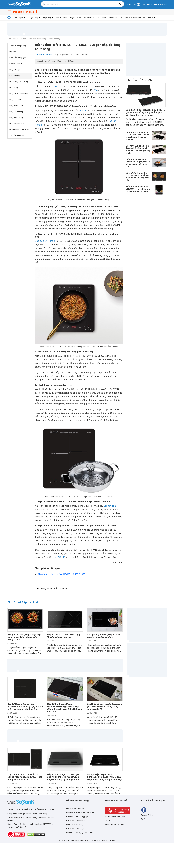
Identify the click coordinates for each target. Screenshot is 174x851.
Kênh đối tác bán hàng (115, 824)
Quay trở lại (54, 588)
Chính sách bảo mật (75, 828)
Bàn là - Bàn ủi (15, 64)
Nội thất (13, 52)
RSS (143, 819)
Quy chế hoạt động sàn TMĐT (79, 832)
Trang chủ (11, 39)
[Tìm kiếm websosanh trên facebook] (143, 810)
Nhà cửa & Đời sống (133, 18)
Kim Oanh (117, 562)
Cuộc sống (33, 18)
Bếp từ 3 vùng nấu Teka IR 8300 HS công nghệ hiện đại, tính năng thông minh (138, 149)
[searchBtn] (120, 4)
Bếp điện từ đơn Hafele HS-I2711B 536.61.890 (61, 574)
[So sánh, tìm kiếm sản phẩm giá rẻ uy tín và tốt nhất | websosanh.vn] (19, 4)
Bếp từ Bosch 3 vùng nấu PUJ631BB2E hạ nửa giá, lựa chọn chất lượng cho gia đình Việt (25, 706)
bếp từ (82, 110)
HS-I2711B (55, 86)
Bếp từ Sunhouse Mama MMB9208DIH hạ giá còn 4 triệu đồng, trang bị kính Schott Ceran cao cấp (64, 708)
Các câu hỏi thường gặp (77, 817)
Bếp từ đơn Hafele (45, 241)
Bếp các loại (54, 39)
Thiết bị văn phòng (17, 46)
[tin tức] (9, 17)
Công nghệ (18, 18)
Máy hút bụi (14, 70)
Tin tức (22, 39)
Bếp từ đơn (109, 505)
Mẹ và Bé (74, 18)
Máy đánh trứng (16, 117)
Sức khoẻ (102, 18)
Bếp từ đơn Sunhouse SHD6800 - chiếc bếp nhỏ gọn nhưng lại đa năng (138, 188)
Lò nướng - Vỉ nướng (18, 82)
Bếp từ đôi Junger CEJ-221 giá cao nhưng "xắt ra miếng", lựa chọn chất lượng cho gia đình (63, 777)
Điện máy (47, 18)
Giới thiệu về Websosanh (116, 816)
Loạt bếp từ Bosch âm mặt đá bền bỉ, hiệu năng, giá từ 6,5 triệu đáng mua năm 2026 (24, 777)
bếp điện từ (59, 557)
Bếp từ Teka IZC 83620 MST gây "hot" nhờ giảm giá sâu (63, 635)
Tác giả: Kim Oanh (43, 54)
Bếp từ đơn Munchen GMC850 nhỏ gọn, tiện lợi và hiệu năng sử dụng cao (138, 163)
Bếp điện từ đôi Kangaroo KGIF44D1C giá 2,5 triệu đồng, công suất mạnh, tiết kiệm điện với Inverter (145, 112)
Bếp (95, 90)
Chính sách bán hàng (75, 821)
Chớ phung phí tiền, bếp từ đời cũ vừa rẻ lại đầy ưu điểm (103, 635)
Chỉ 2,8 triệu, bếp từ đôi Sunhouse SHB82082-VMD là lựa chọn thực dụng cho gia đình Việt (104, 777)
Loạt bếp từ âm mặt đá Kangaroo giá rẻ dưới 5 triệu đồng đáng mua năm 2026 (104, 706)
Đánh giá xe (114, 18)
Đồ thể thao (61, 18)
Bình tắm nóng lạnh (17, 58)
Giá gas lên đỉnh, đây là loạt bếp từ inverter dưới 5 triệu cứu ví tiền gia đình (24, 637)
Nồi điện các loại (16, 123)
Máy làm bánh (15, 99)
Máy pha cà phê (16, 105)
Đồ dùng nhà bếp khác (19, 129)
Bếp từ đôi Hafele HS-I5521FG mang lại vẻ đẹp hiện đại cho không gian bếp (137, 176)
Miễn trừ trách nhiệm (75, 824)
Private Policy (147, 815)
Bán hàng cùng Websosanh (155, 4)
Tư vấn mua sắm (16, 135)
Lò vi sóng (13, 87)
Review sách (89, 18)
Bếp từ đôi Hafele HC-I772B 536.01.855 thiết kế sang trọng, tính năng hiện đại (137, 136)
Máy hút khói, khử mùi (18, 93)
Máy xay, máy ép (16, 111)
